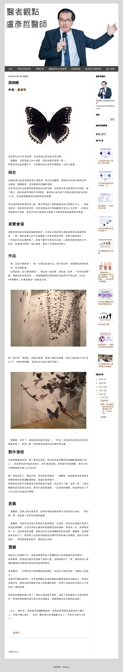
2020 (101, 379)
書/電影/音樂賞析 (93, 69)
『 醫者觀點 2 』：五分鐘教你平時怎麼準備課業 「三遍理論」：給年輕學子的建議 (106, 277)
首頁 (10, 69)
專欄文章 (40, 69)
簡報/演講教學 (24, 69)
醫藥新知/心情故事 (57, 69)
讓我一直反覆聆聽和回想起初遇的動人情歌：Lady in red (107, 408)
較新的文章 (13, 652)
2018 (101, 383)
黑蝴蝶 (103, 417)
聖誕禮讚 (104, 401)
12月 (103, 397)
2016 (101, 390)
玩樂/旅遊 (75, 69)
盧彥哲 (21, 89)
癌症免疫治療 (104, 324)
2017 (101, 387)
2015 (101, 394)
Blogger (66, 667)
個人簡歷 (110, 69)
